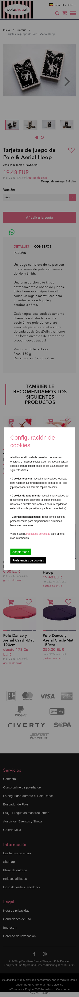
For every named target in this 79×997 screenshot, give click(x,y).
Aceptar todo (20, 551)
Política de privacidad (38, 533)
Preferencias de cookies (28, 560)
